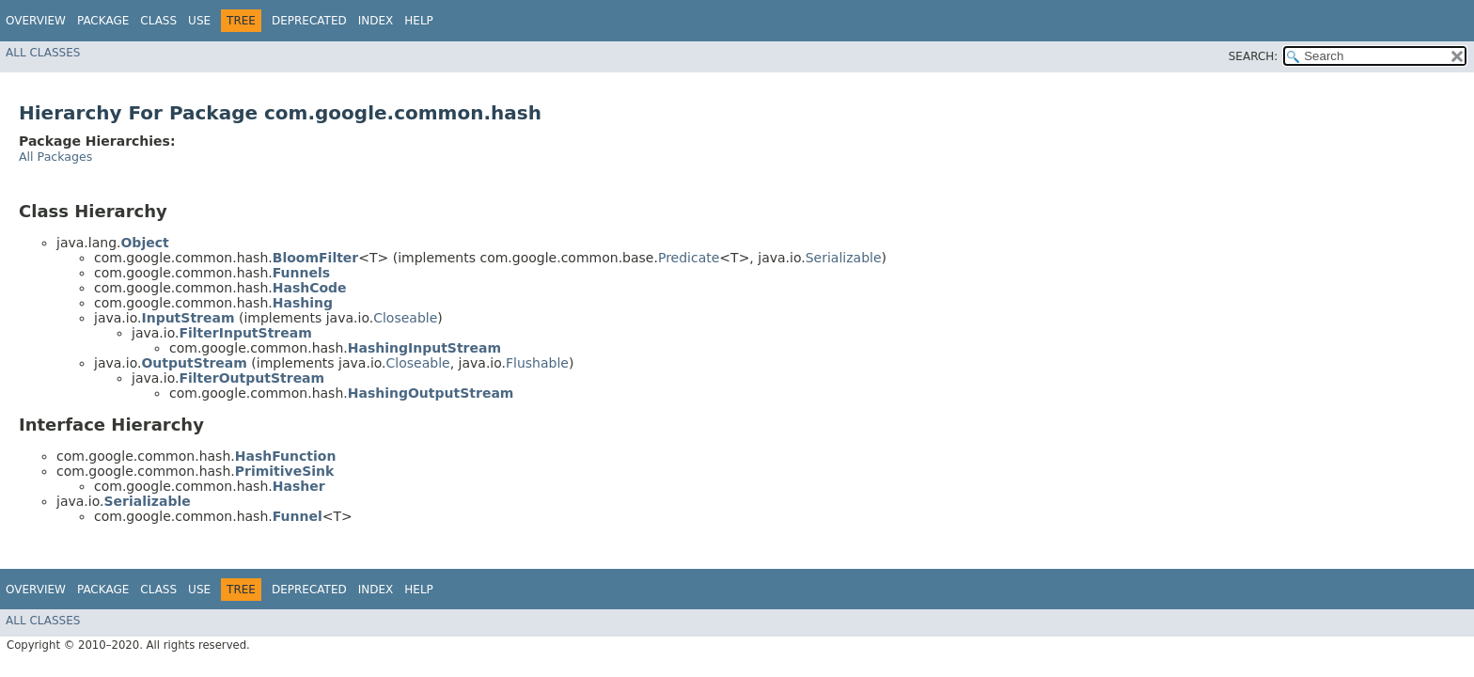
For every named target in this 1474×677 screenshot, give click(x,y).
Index (376, 20)
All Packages (55, 157)
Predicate (688, 257)
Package (103, 20)
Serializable (844, 257)
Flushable (537, 362)
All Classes (43, 52)
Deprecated (309, 20)
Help (418, 20)
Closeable (405, 317)
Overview (36, 20)
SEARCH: (1253, 56)
